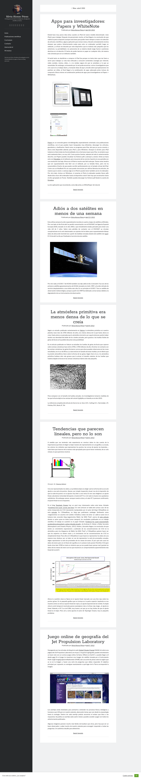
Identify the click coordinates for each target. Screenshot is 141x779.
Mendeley (57, 159)
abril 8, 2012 (90, 326)
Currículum (8, 40)
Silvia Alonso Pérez (17, 16)
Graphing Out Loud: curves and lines (61, 507)
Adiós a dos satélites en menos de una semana (78, 211)
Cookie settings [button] (128, 775)
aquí (106, 234)
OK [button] (136, 775)
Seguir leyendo (78, 189)
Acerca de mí (9, 47)
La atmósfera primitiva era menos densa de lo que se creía (78, 317)
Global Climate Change (86, 650)
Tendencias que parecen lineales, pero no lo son (78, 431)
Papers (50, 142)
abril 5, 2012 (90, 645)
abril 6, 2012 (90, 438)
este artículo (104, 517)
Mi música (8, 51)
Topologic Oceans (62, 505)
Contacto (8, 43)
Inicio (6, 33)
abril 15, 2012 (90, 217)
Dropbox (51, 180)
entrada (54, 512)
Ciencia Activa (61, 484)
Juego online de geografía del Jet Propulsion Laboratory (78, 639)
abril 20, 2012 (90, 30)
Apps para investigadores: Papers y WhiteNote (78, 24)
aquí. (54, 657)
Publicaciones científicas (13, 36)
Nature (82, 330)
